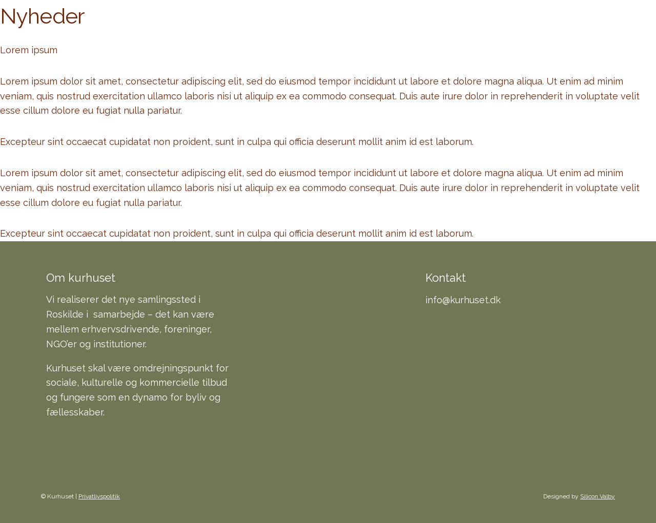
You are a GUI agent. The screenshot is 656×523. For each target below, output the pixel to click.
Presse (591, 35)
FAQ (484, 35)
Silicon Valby (597, 496)
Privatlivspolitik (99, 496)
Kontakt (533, 35)
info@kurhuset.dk (463, 300)
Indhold (363, 35)
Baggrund (429, 35)
